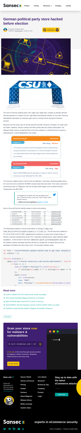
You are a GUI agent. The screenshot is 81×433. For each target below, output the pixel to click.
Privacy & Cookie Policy (70, 429)
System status (26, 408)
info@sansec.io (8, 391)
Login (40, 396)
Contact (68, 6)
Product (26, 6)
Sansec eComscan (27, 381)
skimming (7, 316)
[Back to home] (12, 5)
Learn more (13, 364)
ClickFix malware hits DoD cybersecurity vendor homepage (26, 294)
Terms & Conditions (55, 429)
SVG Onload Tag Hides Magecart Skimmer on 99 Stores (25, 298)
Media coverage (26, 404)
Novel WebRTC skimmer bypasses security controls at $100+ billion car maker (33, 305)
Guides (23, 388)
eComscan (11, 352)
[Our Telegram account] (9, 428)
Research (41, 381)
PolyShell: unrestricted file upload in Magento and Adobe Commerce (29, 308)
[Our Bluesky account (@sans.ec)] (4, 429)
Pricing (36, 6)
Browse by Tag (43, 385)
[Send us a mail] (19, 429)
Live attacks (42, 377)
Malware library (26, 400)
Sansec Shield (26, 377)
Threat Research (19, 31)
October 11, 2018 (42, 202)
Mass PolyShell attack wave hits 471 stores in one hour (25, 301)
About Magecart (26, 396)
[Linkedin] (14, 428)
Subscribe (61, 394)
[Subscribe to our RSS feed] (23, 429)
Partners (24, 392)
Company (58, 6)
